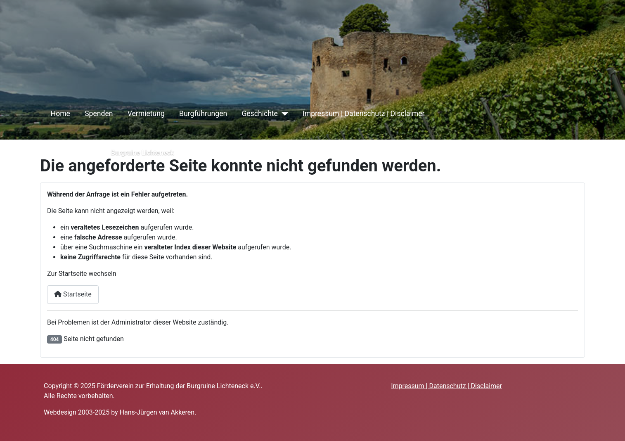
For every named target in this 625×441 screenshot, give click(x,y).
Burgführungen (203, 113)
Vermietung (146, 113)
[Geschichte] (283, 113)
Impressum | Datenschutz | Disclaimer (364, 113)
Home (60, 113)
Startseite (73, 294)
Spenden (99, 113)
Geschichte (259, 113)
